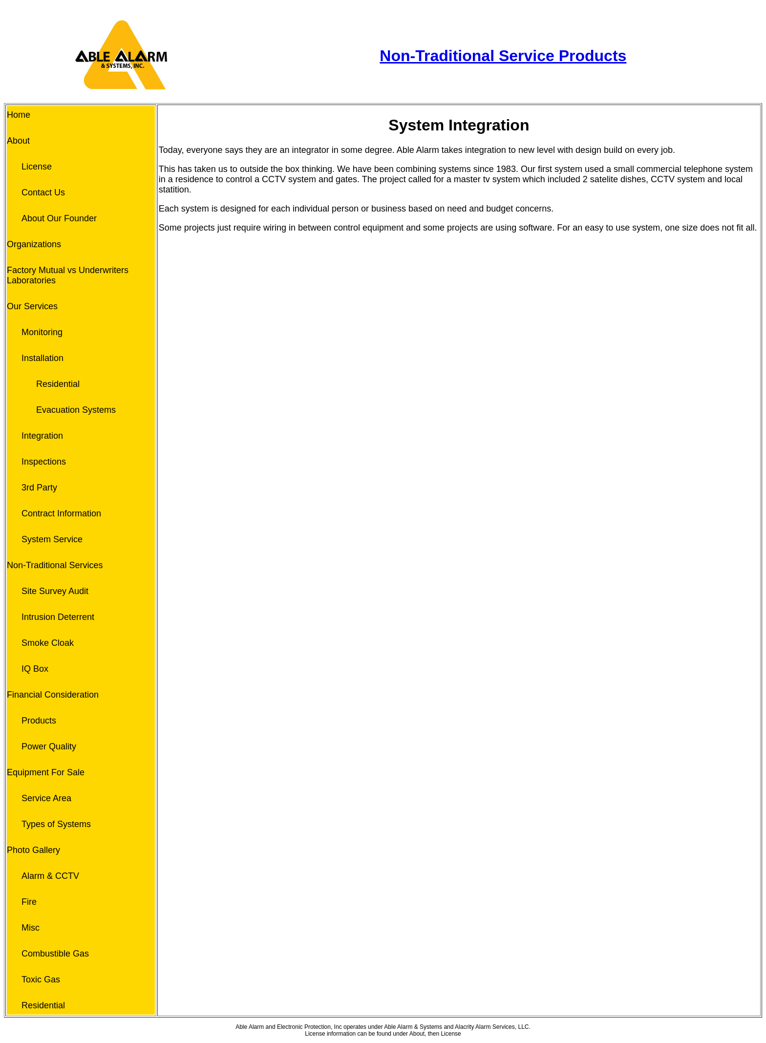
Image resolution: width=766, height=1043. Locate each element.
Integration (42, 436)
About (18, 141)
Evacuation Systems (76, 410)
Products (38, 720)
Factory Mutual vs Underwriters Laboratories (67, 275)
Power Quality (48, 746)
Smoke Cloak (47, 643)
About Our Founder (59, 218)
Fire (29, 902)
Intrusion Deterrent (57, 617)
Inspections (43, 462)
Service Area (46, 798)
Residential (58, 384)
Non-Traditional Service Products (503, 55)
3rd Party (39, 487)
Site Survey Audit (54, 591)
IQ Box (34, 669)
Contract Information (61, 513)
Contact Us (43, 192)
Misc (30, 928)
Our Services (32, 306)
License (36, 166)
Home (18, 115)
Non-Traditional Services (55, 565)
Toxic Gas (40, 979)
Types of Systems (56, 824)
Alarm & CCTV (50, 876)
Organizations (34, 244)
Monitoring (42, 332)
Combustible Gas (55, 953)
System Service (52, 539)
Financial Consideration (53, 695)
